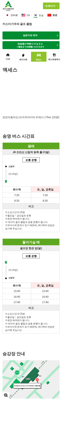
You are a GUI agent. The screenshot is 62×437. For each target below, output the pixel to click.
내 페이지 (51, 5)
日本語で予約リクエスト (31, 45)
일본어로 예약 (40, 35)
